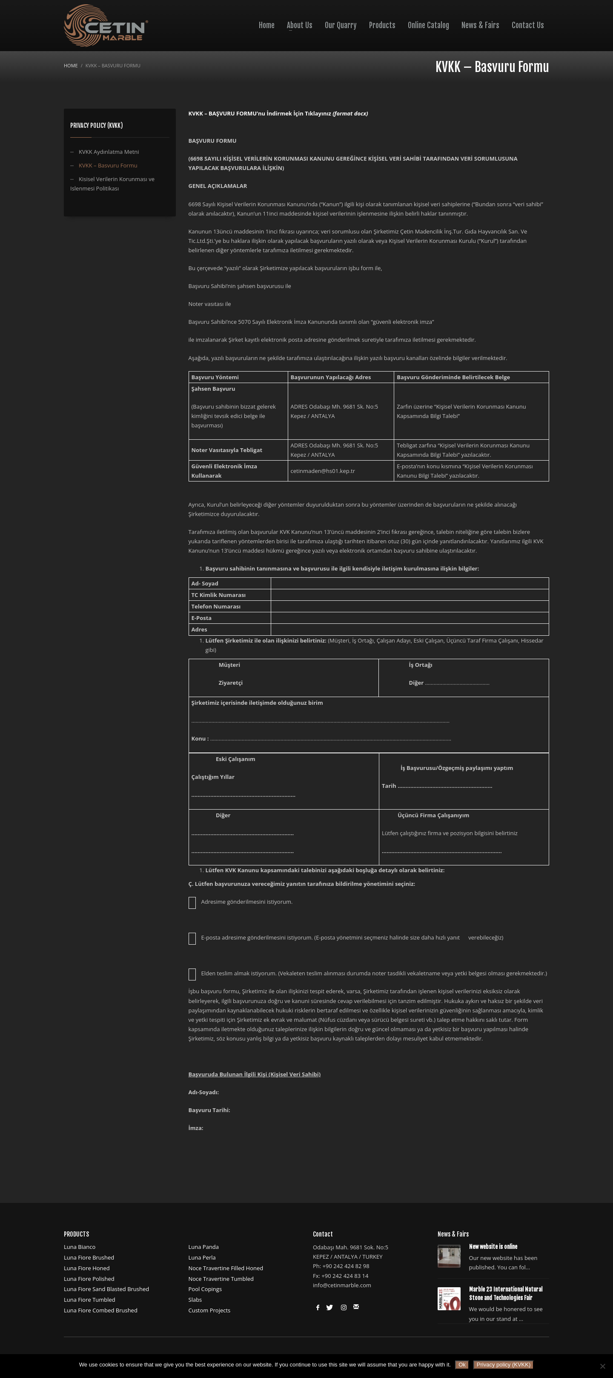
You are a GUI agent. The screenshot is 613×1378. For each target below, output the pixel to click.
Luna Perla (202, 1257)
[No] (602, 1366)
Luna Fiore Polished (89, 1279)
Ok (462, 1364)
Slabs (195, 1299)
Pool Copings (205, 1289)
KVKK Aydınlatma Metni (109, 152)
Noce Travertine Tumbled (221, 1279)
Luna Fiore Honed (87, 1268)
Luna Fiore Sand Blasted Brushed (106, 1289)
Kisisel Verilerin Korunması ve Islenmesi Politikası (112, 183)
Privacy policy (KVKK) (503, 1364)
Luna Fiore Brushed (89, 1257)
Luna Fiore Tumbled (89, 1299)
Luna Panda (204, 1247)
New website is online (493, 1246)
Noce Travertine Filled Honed (226, 1268)
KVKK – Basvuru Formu (108, 165)
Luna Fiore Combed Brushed (100, 1310)
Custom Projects (210, 1310)
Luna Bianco (79, 1247)
